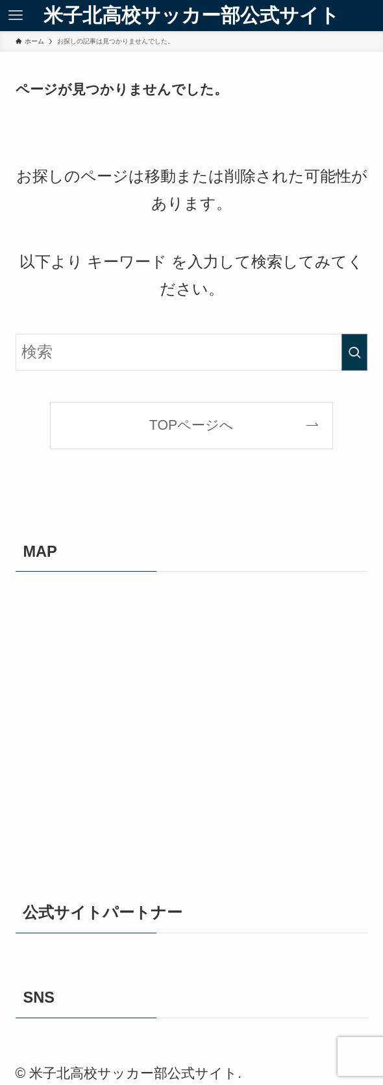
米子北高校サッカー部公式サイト (191, 15)
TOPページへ (191, 425)
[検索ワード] (192, 352)
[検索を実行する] (354, 352)
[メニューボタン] (15, 15)
